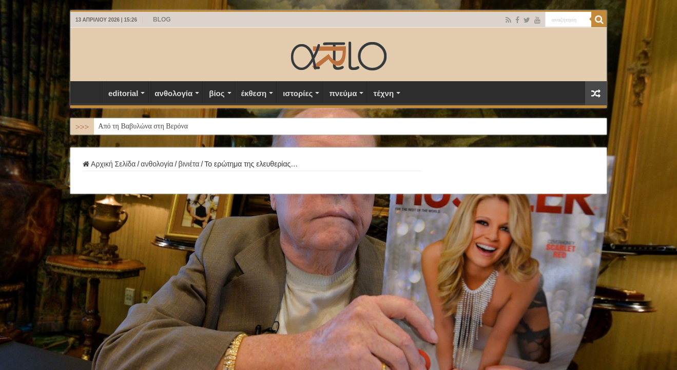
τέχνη (383, 93)
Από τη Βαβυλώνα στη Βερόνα (143, 126)
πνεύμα (343, 93)
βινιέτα (188, 164)
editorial (123, 93)
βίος (216, 93)
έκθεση (254, 93)
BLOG (162, 19)
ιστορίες (298, 93)
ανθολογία (173, 93)
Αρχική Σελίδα (88, 92)
